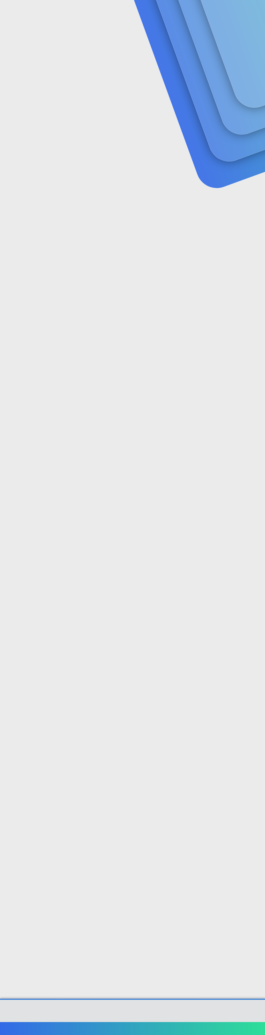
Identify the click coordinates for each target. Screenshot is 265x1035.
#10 (256, 745)
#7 (257, 539)
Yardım (225, 1028)
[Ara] (194, 10)
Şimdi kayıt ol (239, 43)
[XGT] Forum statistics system (132, 1017)
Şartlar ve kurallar (168, 1028)
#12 (256, 882)
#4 (256, 333)
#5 (257, 402)
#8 (256, 608)
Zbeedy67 (14, 117)
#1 (257, 128)
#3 (257, 265)
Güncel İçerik (142, 10)
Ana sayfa (244, 1028)
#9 (257, 676)
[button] (122, 10)
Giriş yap (203, 43)
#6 (256, 471)
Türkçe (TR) (17, 1028)
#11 (256, 814)
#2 (257, 196)
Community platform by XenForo (132, 1013)
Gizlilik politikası (201, 1028)
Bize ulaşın (140, 1028)
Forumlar (106, 10)
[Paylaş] (250, 128)
